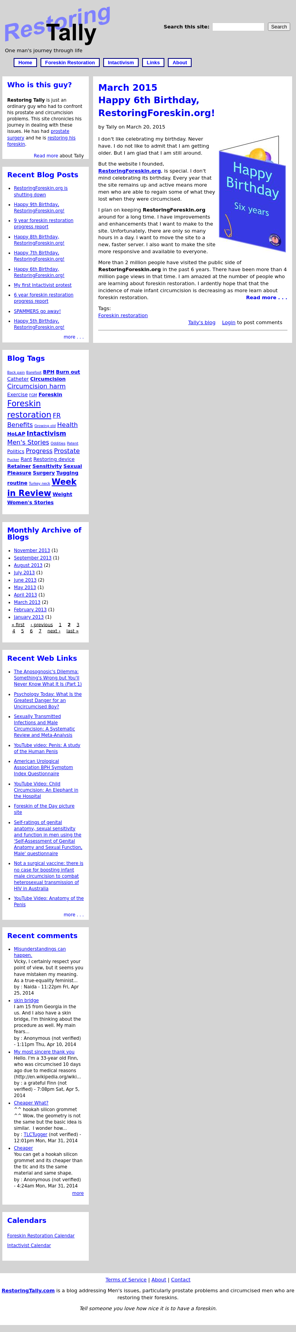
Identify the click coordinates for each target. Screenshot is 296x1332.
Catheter (18, 379)
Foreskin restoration (123, 315)
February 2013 (30, 609)
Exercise (17, 394)
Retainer (19, 466)
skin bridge (26, 1000)
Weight (62, 494)
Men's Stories (28, 442)
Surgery (44, 473)
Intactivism (121, 62)
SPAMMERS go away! (37, 311)
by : (19, 987)
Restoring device (54, 459)
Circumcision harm (36, 386)
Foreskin (50, 394)
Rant (26, 459)
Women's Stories (30, 502)
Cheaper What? (31, 1103)
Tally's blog (201, 322)
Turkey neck (39, 483)
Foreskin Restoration (70, 62)
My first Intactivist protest (43, 285)
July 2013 (24, 572)
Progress (39, 451)
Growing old (45, 425)
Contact (180, 1280)
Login (229, 322)
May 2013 (25, 587)
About (180, 62)
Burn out (68, 372)
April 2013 (25, 595)
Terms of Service (126, 1280)
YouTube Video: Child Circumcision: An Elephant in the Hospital (46, 790)
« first (18, 624)
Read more (46, 156)
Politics (16, 451)
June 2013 (25, 580)
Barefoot (33, 372)
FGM (33, 395)
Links (153, 62)
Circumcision (48, 379)
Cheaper (23, 1148)
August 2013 (28, 565)
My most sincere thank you (44, 1052)
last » (73, 630)
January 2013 (29, 617)
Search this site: (187, 27)
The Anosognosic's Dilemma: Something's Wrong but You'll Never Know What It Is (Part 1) (48, 678)
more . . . (73, 337)
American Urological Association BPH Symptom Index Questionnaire (43, 767)
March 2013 (27, 602)
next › (54, 630)
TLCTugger (36, 1134)
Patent (73, 443)
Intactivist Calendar (29, 1245)
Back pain (16, 372)
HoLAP (16, 434)
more (78, 1193)
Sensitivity (47, 466)
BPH (49, 372)
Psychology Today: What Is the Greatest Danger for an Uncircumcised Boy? (48, 700)
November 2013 (32, 550)
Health (67, 425)
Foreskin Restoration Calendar (41, 1235)
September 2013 (33, 558)
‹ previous (41, 624)
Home (25, 62)
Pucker (13, 459)
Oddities (58, 443)
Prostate (67, 451)
